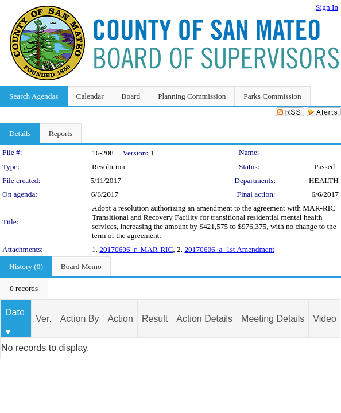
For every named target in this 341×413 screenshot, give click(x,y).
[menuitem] (24, 288)
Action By (79, 319)
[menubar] (24, 288)
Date (15, 312)
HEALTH (324, 180)
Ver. (44, 319)
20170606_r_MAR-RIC (136, 249)
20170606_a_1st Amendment (229, 249)
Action (120, 319)
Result (155, 319)
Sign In (327, 7)
